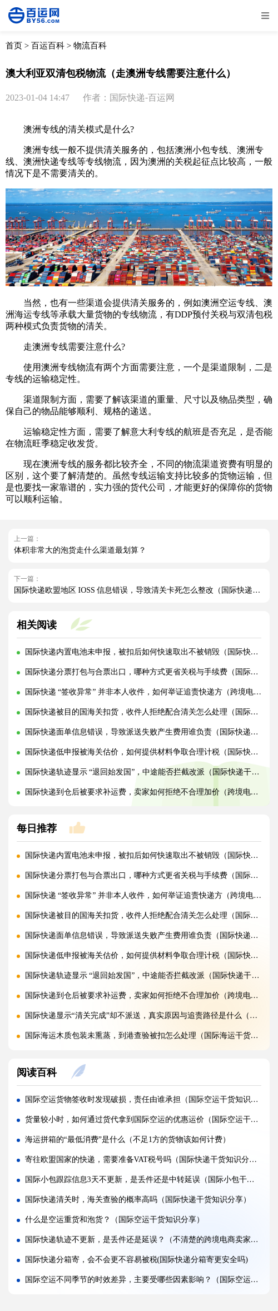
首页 (14, 45)
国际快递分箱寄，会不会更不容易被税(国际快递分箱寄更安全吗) (136, 1259)
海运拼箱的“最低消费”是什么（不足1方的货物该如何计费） (127, 1139)
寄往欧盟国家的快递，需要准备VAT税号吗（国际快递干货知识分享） (145, 1159)
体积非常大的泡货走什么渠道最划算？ (80, 550)
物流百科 (90, 45)
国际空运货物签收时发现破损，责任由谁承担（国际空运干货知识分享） (149, 1099)
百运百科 (47, 45)
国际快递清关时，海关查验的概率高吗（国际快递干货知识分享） (138, 1199)
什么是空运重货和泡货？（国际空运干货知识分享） (114, 1219)
